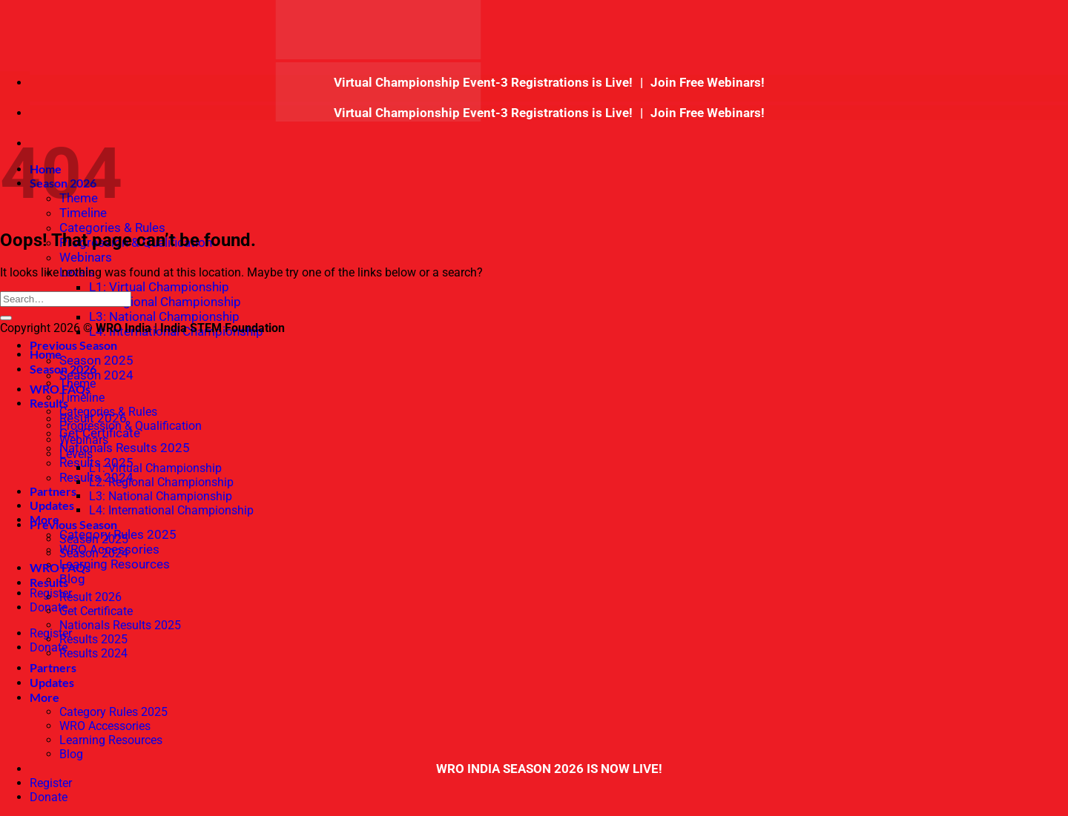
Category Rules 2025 (113, 712)
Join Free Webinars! (707, 82)
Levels (76, 454)
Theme (77, 384)
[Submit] (6, 318)
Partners (53, 491)
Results (49, 582)
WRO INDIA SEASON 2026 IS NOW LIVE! (549, 768)
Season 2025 (96, 360)
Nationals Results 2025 (124, 447)
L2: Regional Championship (165, 301)
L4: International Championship (171, 510)
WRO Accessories (105, 726)
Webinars (85, 257)
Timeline (82, 398)
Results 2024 (93, 653)
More (44, 697)
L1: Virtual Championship (159, 286)
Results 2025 (93, 639)
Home (46, 354)
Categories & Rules (112, 227)
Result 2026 (90, 597)
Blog (72, 578)
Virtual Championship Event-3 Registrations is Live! (485, 82)
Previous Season (73, 345)
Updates (52, 505)
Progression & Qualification (130, 426)
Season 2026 (63, 369)
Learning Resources (114, 564)
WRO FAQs (60, 567)
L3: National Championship (164, 316)
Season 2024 (96, 375)
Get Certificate (96, 611)
